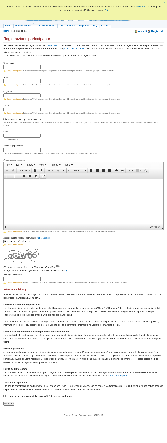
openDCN (93, 415)
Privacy (67, 415)
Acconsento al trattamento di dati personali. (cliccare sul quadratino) (39, 396)
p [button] (6, 226)
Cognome (7, 91)
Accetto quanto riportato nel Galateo (26, 237)
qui (66, 270)
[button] (7, 170)
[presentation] (9, 164)
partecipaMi (53, 45)
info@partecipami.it (119, 375)
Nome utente (9, 63)
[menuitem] (9, 164)
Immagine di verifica (12, 274)
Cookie (74, 415)
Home (6, 31)
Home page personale (13, 145)
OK (106, 10)
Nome (6, 77)
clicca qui (140, 6)
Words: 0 (155, 226)
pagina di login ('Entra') (74, 48)
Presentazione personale (14, 160)
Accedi (141, 31)
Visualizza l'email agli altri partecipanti (23, 119)
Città (5, 131)
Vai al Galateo (43, 237)
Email (6, 105)
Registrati (156, 31)
